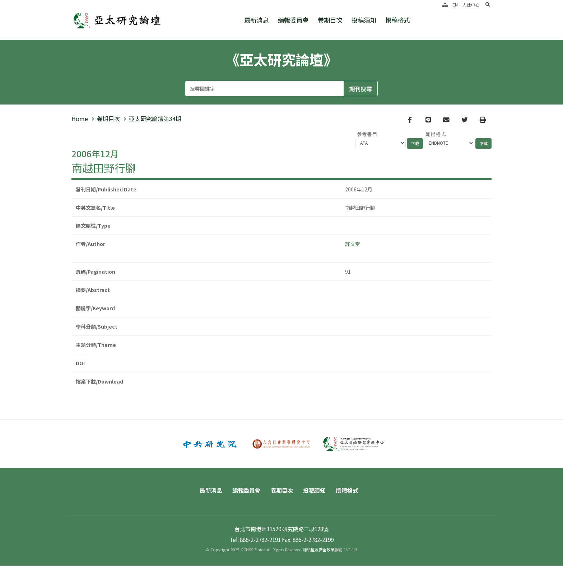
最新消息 (256, 19)
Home (79, 119)
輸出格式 (435, 134)
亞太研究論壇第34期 (155, 119)
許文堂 (352, 244)
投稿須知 (364, 19)
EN (455, 4)
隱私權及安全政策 (318, 550)
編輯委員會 (293, 19)
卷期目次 (330, 19)
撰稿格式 (397, 19)
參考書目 (367, 134)
